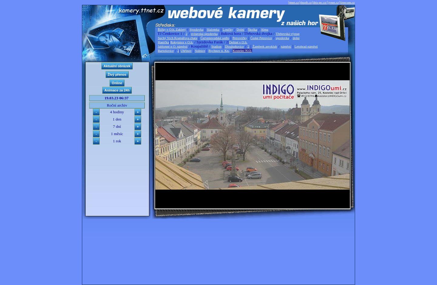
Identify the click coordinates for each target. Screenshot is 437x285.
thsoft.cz (306, 2)
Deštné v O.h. (238, 42)
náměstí (286, 46)
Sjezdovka (196, 29)
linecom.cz (347, 2)
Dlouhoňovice (234, 46)
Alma (264, 29)
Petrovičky (239, 38)
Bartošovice (166, 50)
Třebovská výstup (288, 33)
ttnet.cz (294, 2)
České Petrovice (261, 38)
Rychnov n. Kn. (218, 50)
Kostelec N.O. (242, 50)
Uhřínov (186, 50)
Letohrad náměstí (306, 46)
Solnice (200, 50)
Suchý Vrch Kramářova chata (177, 38)
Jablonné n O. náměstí (173, 46)
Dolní (240, 29)
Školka (252, 29)
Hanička (163, 42)
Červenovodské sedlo (215, 38)
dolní (296, 38)
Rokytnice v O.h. (181, 42)
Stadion (216, 46)
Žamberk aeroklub (264, 46)
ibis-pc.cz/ (320, 2)
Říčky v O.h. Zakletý (172, 29)
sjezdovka (282, 38)
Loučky (228, 29)
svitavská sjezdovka (204, 33)
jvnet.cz (333, 2)
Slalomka (213, 29)
